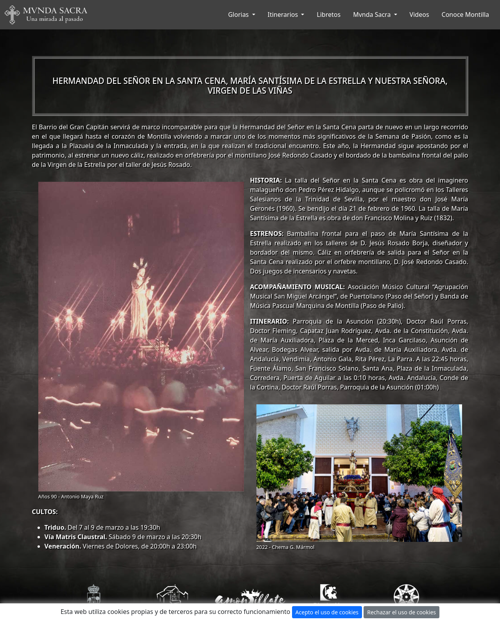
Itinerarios (284, 14)
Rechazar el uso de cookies (401, 612)
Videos (419, 14)
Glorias (239, 14)
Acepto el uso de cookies (327, 612)
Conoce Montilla (465, 14)
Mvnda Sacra (372, 14)
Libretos (329, 14)
